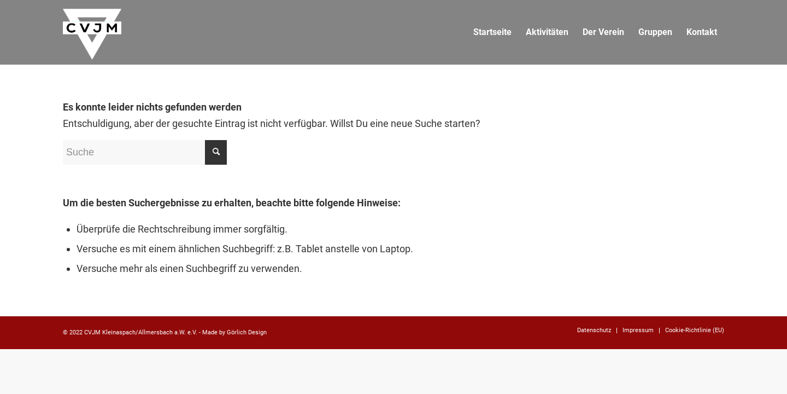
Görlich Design (247, 332)
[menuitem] (492, 32)
